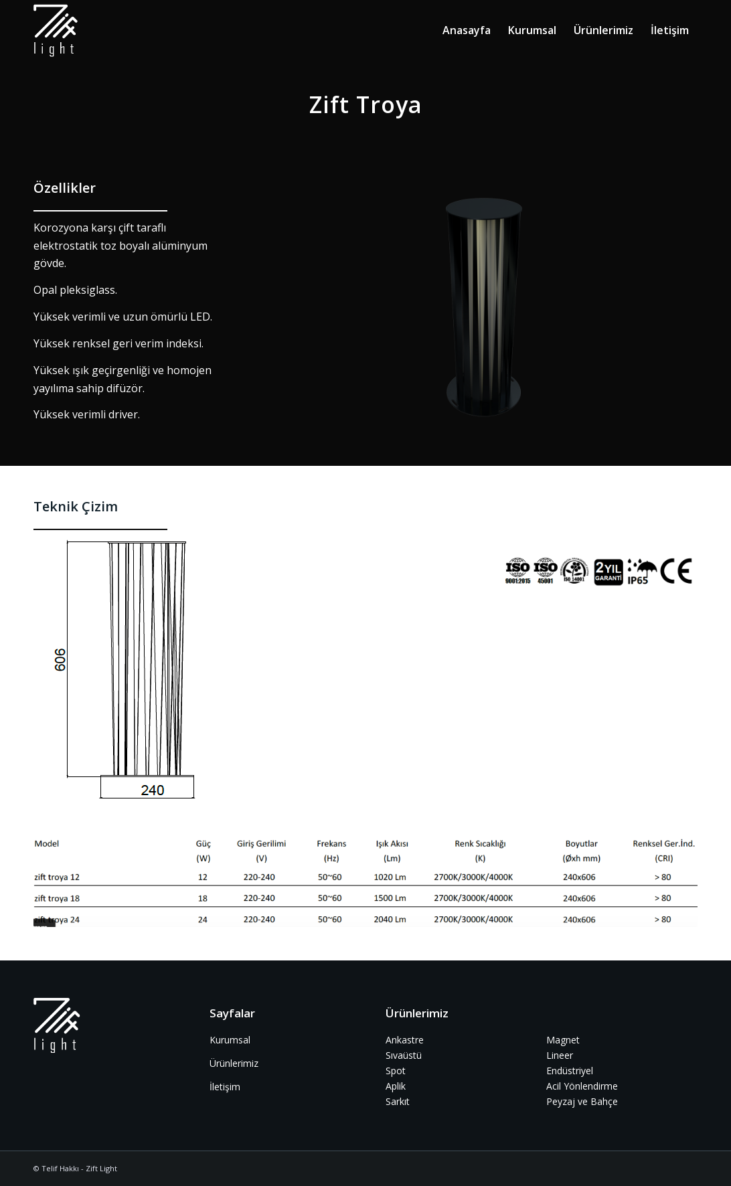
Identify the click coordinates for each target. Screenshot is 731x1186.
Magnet (563, 1039)
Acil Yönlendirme (582, 1086)
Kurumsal (230, 1039)
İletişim (225, 1086)
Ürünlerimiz (234, 1063)
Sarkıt (398, 1101)
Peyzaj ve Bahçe (582, 1101)
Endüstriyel (569, 1070)
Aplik (396, 1086)
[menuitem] (466, 30)
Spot (396, 1070)
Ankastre (405, 1039)
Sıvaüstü (404, 1055)
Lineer (559, 1055)
